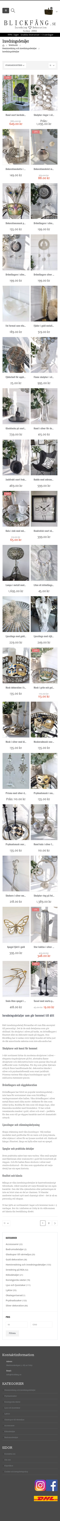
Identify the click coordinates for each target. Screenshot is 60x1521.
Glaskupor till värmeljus (18, 1254)
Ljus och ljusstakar (15, 1285)
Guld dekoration (14, 1259)
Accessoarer (12, 1244)
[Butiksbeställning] (15, 65)
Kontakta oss (10, 1454)
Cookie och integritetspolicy (16, 1472)
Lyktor (9, 1290)
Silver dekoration (15, 1305)
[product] (16, 92)
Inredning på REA (15, 1269)
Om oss (7, 1460)
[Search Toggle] (12, 10)
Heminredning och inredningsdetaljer (26, 1264)
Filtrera (12, 1333)
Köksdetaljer (12, 1274)
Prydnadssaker (14, 1300)
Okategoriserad (14, 1295)
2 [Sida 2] (48, 1223)
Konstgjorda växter (16, 1279)
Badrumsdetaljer (15, 1249)
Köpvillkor (8, 1466)
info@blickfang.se (13, 1375)
